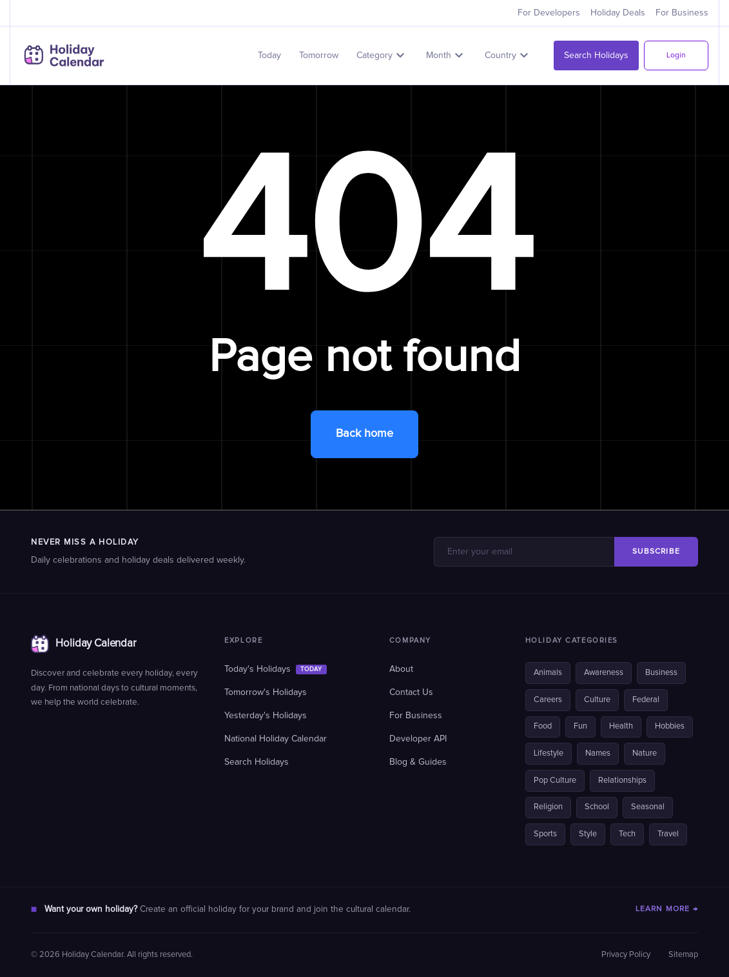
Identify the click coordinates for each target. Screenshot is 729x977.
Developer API (418, 738)
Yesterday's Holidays (265, 715)
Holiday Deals (617, 12)
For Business (682, 12)
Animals (548, 673)
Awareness (603, 673)
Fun (580, 726)
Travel (668, 834)
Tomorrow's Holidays (265, 692)
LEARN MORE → (667, 909)
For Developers (549, 12)
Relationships (622, 780)
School (597, 807)
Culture (597, 700)
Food (543, 726)
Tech (627, 834)
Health (621, 726)
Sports (545, 834)
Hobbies (670, 726)
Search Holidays (596, 55)
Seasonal (648, 807)
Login (676, 55)
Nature (644, 753)
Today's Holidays (275, 669)
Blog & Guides (418, 762)
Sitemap (683, 955)
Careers (548, 700)
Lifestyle (548, 753)
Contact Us (411, 692)
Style (588, 834)
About (401, 669)
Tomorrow (318, 55)
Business (661, 673)
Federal (645, 700)
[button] (382, 55)
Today (269, 55)
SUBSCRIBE (656, 552)
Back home (364, 433)
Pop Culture (555, 780)
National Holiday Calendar (275, 738)
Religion (548, 807)
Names (597, 753)
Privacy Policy (625, 955)
